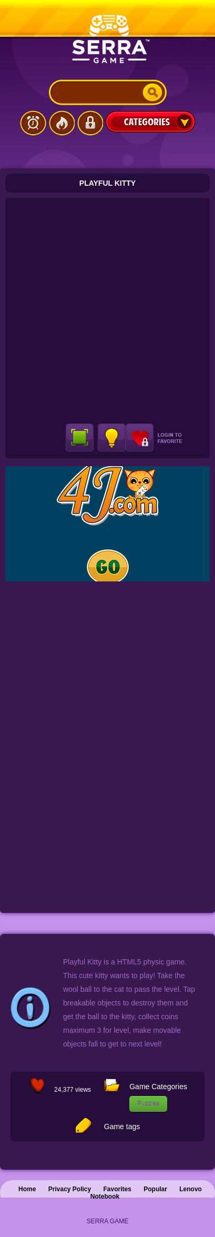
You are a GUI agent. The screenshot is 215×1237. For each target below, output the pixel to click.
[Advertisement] (107, 310)
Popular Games (61, 123)
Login (90, 123)
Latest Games (33, 123)
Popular (155, 1189)
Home (27, 1189)
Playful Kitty (107, 183)
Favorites (117, 1189)
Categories (150, 121)
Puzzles (148, 1104)
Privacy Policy (69, 1189)
